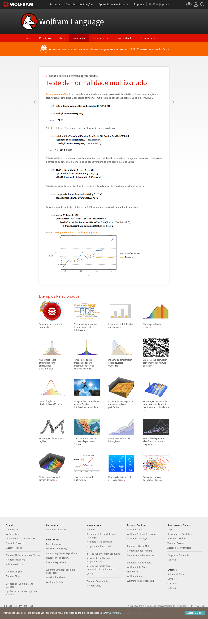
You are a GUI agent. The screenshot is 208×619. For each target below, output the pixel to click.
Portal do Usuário (176, 538)
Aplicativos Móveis (15, 564)
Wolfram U (91, 529)
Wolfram (139, 605)
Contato (171, 583)
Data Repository (54, 544)
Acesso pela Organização (180, 547)
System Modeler (14, 547)
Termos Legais (154, 605)
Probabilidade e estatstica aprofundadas (72, 76)
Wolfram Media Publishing (140, 580)
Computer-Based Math (138, 546)
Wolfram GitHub (54, 582)
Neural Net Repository (57, 557)
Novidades (79, 38)
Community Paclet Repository (61, 553)
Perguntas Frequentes (178, 555)
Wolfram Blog (93, 585)
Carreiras (172, 578)
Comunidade (147, 38)
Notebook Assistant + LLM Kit (21, 538)
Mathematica (12, 534)
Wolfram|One (12, 529)
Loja (169, 529)
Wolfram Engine (14, 571)
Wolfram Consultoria (57, 529)
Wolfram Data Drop (137, 567)
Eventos (171, 587)
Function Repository (56, 548)
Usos (62, 38)
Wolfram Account (176, 543)
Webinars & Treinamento (99, 541)
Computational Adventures (141, 555)
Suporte (171, 559)
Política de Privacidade (176, 605)
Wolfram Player (13, 576)
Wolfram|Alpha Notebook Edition (23, 555)
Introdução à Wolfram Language (103, 553)
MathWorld (132, 571)
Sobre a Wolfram (176, 574)
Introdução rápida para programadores (98, 560)
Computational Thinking (139, 550)
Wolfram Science (135, 576)
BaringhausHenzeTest (57, 94)
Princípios (45, 38)
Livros (89, 573)
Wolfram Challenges (137, 538)
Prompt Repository (56, 562)
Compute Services (15, 543)
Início (28, 38)
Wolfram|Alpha (134, 529)
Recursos (98, 38)
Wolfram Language (72, 21)
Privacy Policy (113, 613)
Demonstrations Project (139, 562)
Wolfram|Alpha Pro (15, 559)
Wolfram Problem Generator (142, 534)
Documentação (123, 38)
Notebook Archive (55, 577)
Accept (195, 613)
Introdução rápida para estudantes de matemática (100, 567)
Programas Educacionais (99, 546)
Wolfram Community (97, 581)
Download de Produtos (179, 534)
